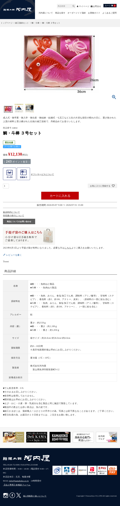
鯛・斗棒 (35, 23)
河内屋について (46, 13)
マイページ (84, 6)
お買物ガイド (94, 13)
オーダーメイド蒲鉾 (77, 13)
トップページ (6, 23)
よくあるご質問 (109, 13)
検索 (74, 5)
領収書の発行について (13, 216)
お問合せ (97, 6)
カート (110, 5)
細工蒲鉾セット (22, 23)
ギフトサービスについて (42, 174)
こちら (68, 248)
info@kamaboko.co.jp (19, 481)
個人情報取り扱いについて (35, 496)
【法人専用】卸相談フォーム (16, 485)
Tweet (6, 261)
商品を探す (60, 13)
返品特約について (11, 212)
